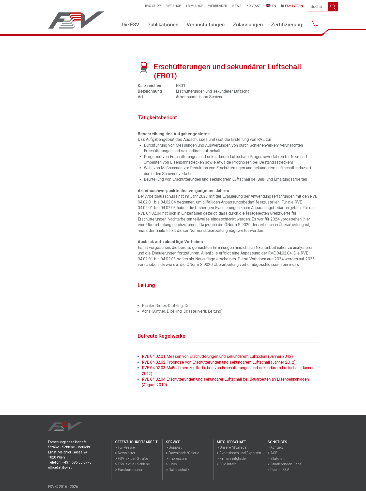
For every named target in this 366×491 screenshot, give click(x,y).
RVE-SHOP (173, 6)
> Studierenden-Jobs (284, 464)
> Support (174, 447)
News (236, 6)
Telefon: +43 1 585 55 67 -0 (70, 462)
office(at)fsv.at (60, 467)
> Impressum (176, 458)
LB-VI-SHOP (194, 6)
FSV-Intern (292, 6)
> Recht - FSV (278, 470)
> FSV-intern (227, 464)
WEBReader (217, 6)
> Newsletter (125, 453)
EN (271, 6)
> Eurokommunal (129, 470)
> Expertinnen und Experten (239, 453)
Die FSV (130, 25)
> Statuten (276, 458)
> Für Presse (125, 447)
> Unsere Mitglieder (232, 447)
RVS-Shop (153, 6)
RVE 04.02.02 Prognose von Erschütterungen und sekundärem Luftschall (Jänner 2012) (219, 362)
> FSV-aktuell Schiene (132, 464)
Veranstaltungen (206, 25)
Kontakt (254, 6)
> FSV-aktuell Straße (131, 458)
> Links (171, 464)
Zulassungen (248, 25)
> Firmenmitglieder (232, 458)
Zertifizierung (286, 25)
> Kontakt (275, 447)
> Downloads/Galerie (182, 453)
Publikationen (162, 25)
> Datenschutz (177, 470)
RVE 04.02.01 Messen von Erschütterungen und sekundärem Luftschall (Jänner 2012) (217, 356)
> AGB (273, 453)
